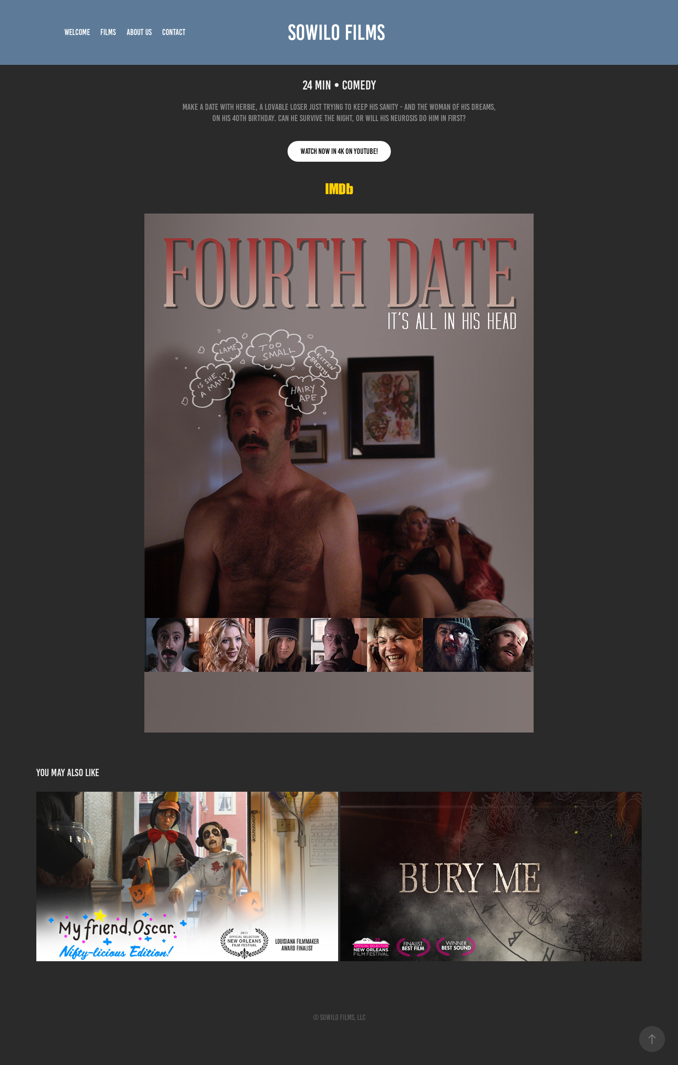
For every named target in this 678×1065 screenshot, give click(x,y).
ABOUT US (139, 32)
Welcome (77, 32)
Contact (173, 32)
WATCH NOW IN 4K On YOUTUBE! (339, 151)
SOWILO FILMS (336, 32)
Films (108, 32)
